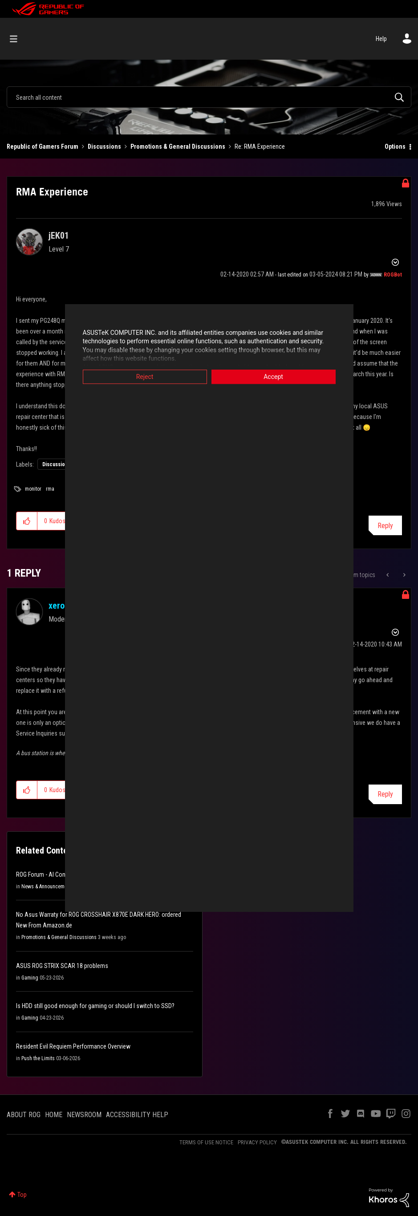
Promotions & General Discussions (177, 146)
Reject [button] (145, 376)
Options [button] (395, 146)
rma (50, 489)
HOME (53, 1114)
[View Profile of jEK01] (59, 235)
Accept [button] (273, 376)
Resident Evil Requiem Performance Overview (73, 1046)
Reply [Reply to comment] (385, 794)
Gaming (29, 978)
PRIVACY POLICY (257, 1142)
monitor (33, 489)
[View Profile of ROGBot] (393, 275)
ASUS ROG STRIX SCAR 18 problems (62, 965)
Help (381, 38)
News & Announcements (47, 886)
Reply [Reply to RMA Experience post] (385, 525)
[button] (26, 521)
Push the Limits (38, 1058)
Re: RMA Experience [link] (260, 146)
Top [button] (22, 1194)
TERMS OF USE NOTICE (206, 1142)
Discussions (104, 146)
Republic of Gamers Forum (42, 146)
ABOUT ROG (24, 1114)
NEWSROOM (84, 1114)
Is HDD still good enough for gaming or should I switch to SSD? (95, 1005)
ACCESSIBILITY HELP (137, 1114)
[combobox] (209, 97)
